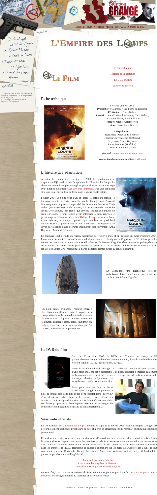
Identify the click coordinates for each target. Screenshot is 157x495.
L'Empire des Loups (74, 425)
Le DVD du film (123, 79)
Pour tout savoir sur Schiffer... (99, 460)
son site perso (141, 472)
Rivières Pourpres (89, 217)
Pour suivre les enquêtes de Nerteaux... (99, 463)
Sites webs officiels (123, 85)
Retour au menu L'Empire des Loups (85, 487)
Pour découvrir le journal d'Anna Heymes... (99, 466)
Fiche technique (122, 67)
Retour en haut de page (120, 487)
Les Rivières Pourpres (80, 188)
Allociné (141, 159)
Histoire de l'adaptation (123, 73)
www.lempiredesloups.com (128, 153)
